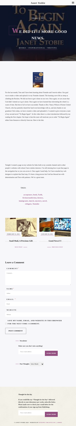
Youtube (36, 204)
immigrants (23, 201)
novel (45, 201)
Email (11, 299)
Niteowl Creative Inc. (47, 422)
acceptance (28, 195)
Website (12, 310)
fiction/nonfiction (30, 198)
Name (10, 289)
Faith (40, 195)
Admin (59, 422)
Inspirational (36, 48)
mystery (38, 201)
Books (22, 48)
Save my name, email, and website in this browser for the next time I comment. (35, 322)
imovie (31, 201)
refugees (28, 204)
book (35, 195)
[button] (73, 2)
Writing (52, 48)
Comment (13, 268)
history (40, 198)
